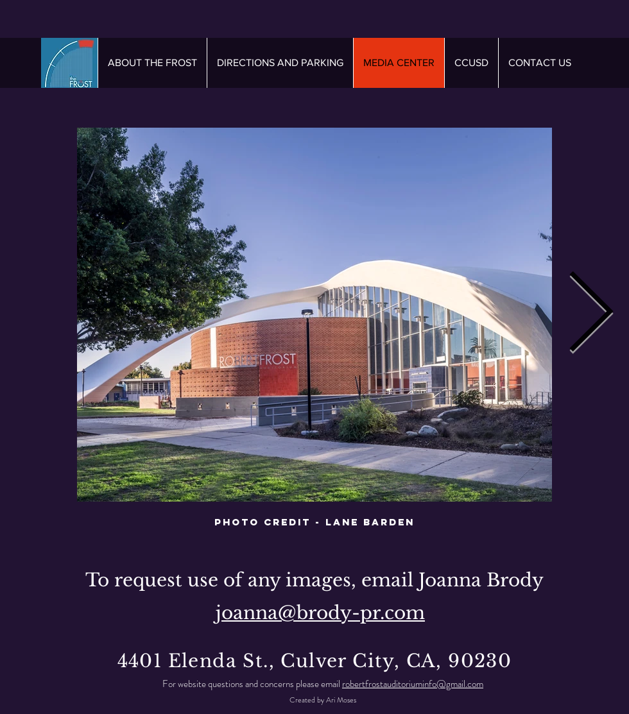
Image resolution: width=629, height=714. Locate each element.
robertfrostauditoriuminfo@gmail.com (412, 684)
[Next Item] (590, 315)
